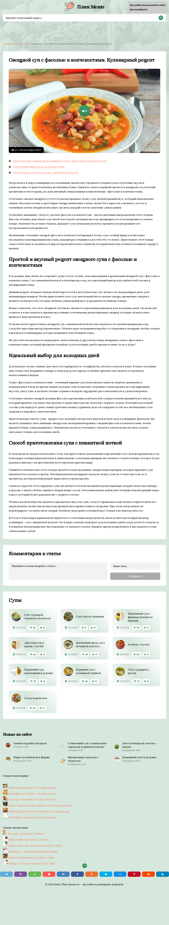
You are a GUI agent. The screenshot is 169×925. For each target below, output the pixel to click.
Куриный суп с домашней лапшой (88, 671)
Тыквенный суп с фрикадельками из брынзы (140, 617)
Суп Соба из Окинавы (90, 616)
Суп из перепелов (35, 698)
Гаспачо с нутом (138, 644)
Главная (8, 43)
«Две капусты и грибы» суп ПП (34, 644)
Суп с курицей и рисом (138, 671)
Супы (21, 43)
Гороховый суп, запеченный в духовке (38, 671)
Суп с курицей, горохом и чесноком (37, 616)
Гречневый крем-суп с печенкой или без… (90, 644)
